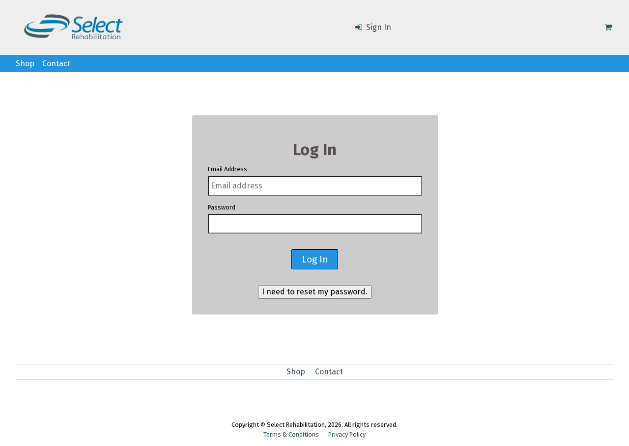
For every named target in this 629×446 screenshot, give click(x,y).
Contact (56, 63)
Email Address (227, 169)
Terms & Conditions (291, 434)
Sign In (372, 27)
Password (221, 207)
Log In (315, 259)
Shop (25, 63)
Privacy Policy (347, 434)
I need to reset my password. (315, 291)
